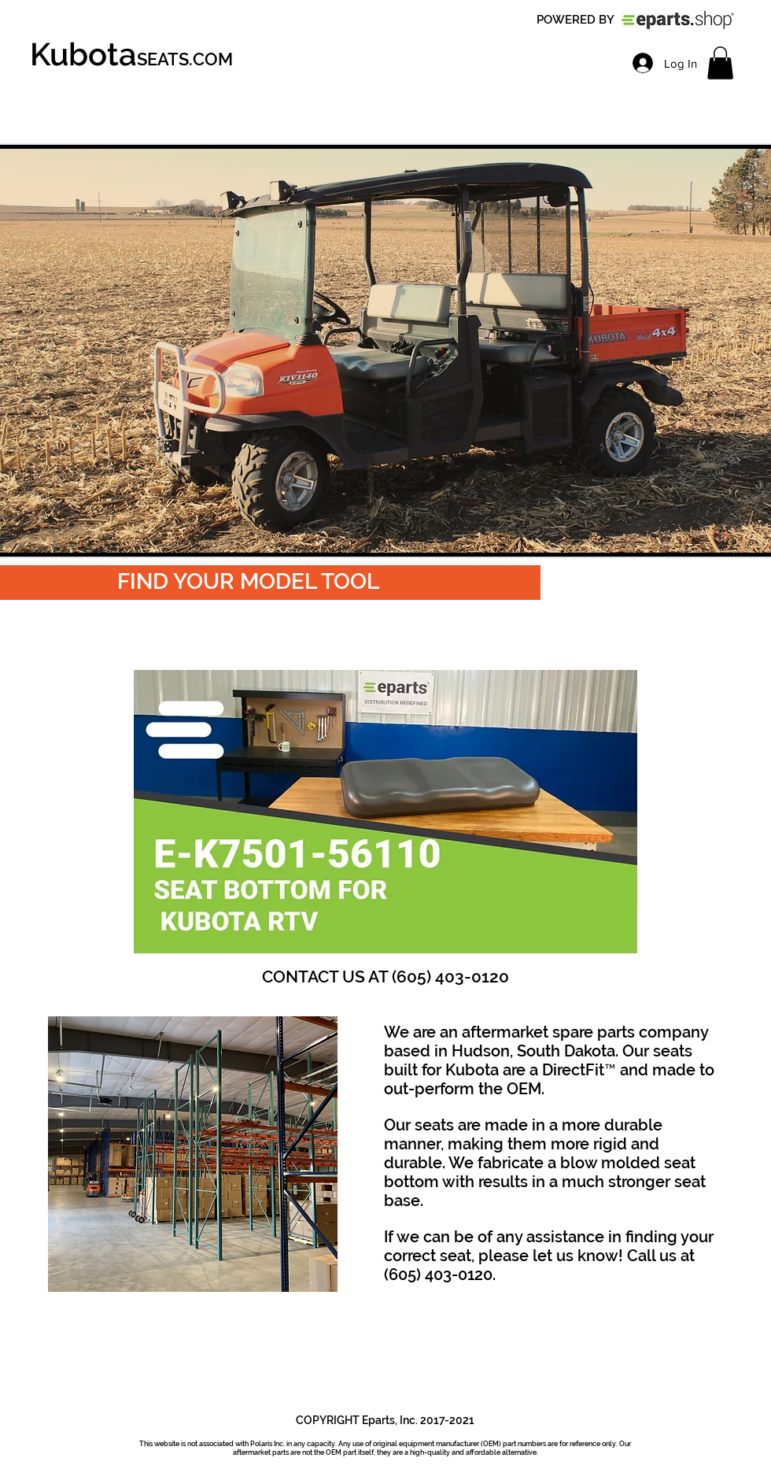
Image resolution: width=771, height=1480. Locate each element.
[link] (720, 63)
